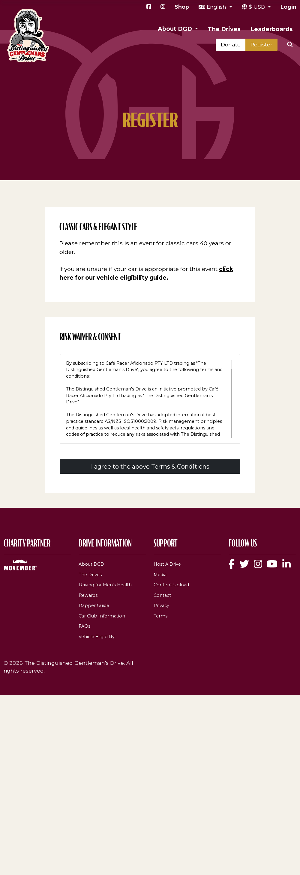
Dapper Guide (94, 605)
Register (261, 44)
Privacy (161, 605)
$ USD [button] (258, 7)
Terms (160, 616)
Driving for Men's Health (105, 585)
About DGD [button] (176, 28)
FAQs (84, 626)
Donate (231, 44)
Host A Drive (167, 564)
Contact (162, 595)
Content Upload (171, 585)
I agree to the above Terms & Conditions (150, 466)
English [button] (217, 7)
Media (160, 574)
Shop (182, 7)
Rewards (88, 595)
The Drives (224, 29)
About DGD (91, 564)
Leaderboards (271, 29)
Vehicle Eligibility (97, 636)
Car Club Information (102, 616)
